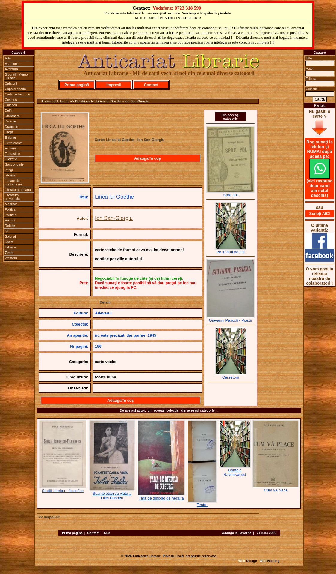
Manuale (11, 204)
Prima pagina (72, 533)
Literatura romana (18, 189)
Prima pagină (76, 85)
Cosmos (11, 99)
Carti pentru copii (17, 94)
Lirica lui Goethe (114, 197)
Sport (9, 242)
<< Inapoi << (49, 517)
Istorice (10, 175)
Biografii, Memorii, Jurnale (18, 76)
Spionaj (10, 236)
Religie (10, 225)
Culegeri (11, 105)
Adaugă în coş (147, 158)
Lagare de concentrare (13, 182)
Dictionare (12, 116)
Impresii (113, 85)
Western (11, 258)
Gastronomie (14, 164)
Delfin (9, 110)
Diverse (10, 121)
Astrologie (12, 63)
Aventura (11, 69)
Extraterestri (13, 143)
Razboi (10, 220)
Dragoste (11, 126)
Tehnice (10, 247)
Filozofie (11, 159)
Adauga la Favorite (236, 533)
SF (7, 231)
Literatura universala (12, 196)
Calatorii (11, 83)
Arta (8, 58)
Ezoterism (12, 148)
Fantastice (12, 153)
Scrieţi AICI (319, 213)
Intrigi (9, 170)
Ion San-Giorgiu (114, 218)
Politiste (10, 215)
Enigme (10, 137)
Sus (107, 533)
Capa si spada (15, 89)
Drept (9, 132)
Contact (151, 85)
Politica (10, 209)
